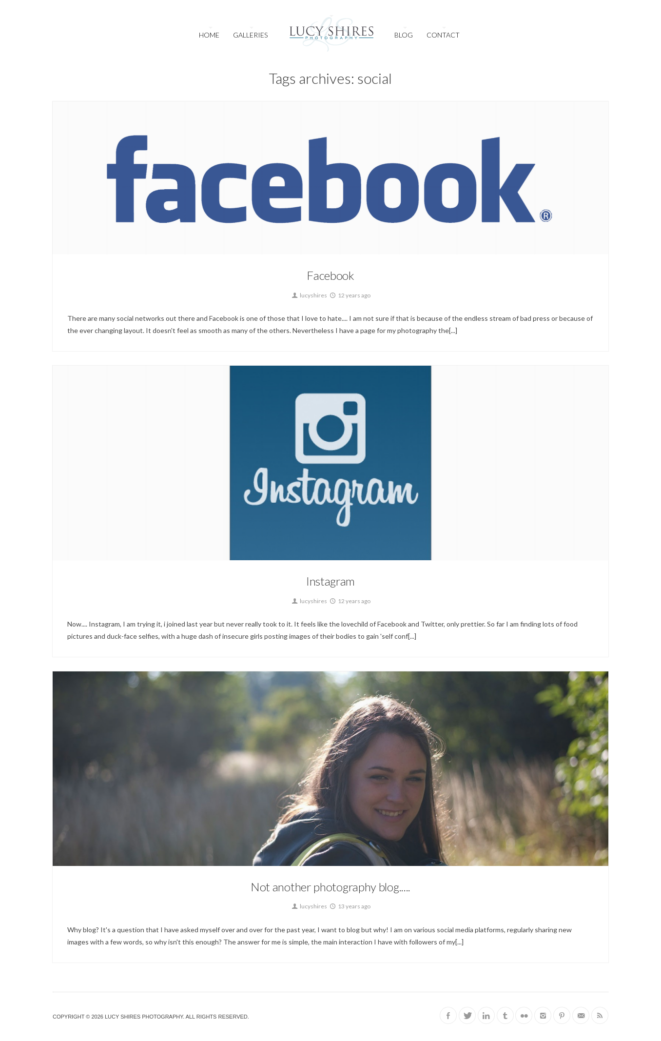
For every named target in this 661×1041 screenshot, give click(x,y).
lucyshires (309, 295)
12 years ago (349, 295)
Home (209, 35)
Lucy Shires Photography (144, 1017)
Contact (443, 35)
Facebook (330, 275)
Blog (403, 35)
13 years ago (349, 906)
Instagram (330, 581)
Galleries (250, 35)
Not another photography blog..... (330, 887)
